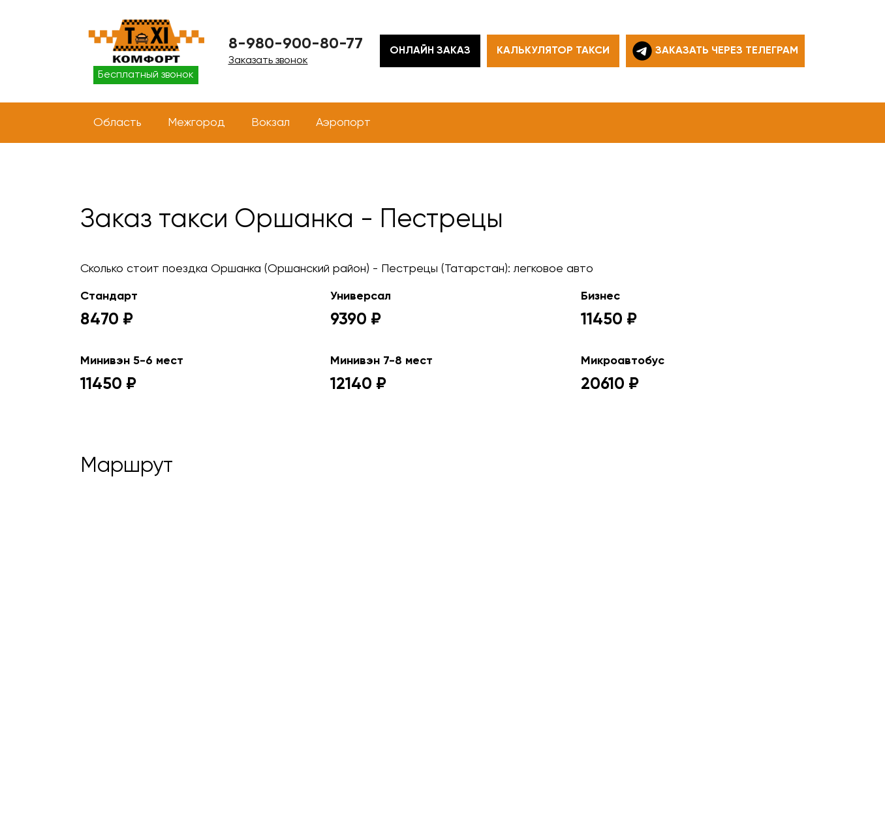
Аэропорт (343, 123)
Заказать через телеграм (715, 51)
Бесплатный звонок (146, 75)
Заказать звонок (268, 60)
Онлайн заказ (430, 51)
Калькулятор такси (553, 51)
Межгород (196, 123)
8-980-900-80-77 (295, 44)
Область (117, 123)
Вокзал (270, 123)
